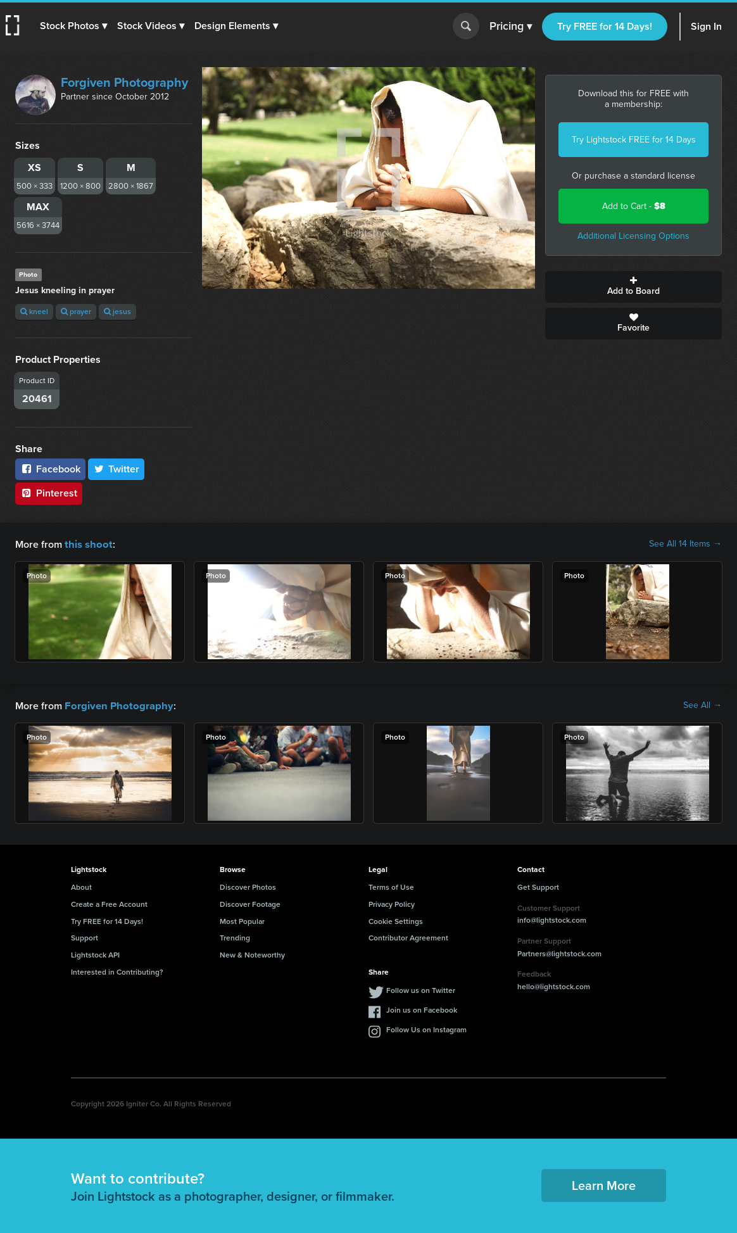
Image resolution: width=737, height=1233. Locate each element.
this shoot (87, 543)
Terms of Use (391, 886)
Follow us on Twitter (420, 989)
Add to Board (633, 287)
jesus (117, 311)
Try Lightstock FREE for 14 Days (634, 139)
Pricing (510, 27)
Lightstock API (95, 953)
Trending (235, 936)
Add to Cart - (633, 206)
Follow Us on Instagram (426, 1028)
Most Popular (242, 920)
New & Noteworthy (252, 953)
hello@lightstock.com (553, 985)
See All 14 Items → (685, 544)
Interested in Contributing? (117, 971)
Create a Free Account (109, 903)
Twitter (116, 469)
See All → (702, 705)
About (81, 886)
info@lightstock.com (551, 919)
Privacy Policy (391, 903)
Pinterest (48, 493)
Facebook (50, 469)
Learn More (604, 1184)
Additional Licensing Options (633, 236)
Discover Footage (250, 903)
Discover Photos (248, 886)
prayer (76, 311)
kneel (34, 311)
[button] (74, 26)
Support (84, 936)
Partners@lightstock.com (559, 952)
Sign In (706, 26)
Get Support (538, 886)
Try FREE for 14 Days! (604, 26)
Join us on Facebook (421, 1009)
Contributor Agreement (408, 936)
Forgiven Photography (124, 82)
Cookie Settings (395, 920)
